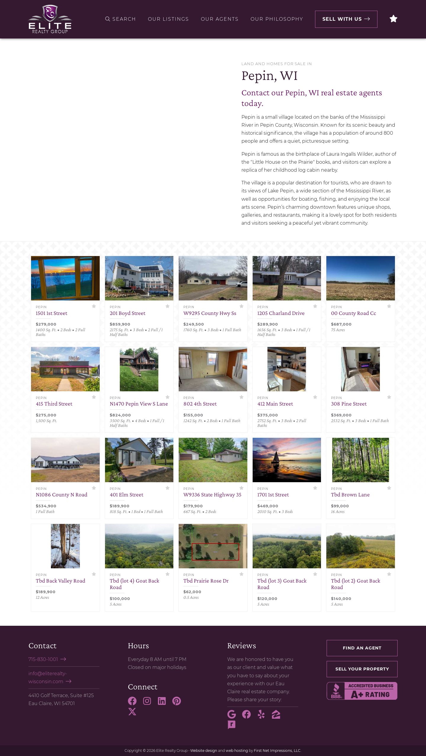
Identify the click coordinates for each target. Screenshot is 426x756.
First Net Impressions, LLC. (277, 750)
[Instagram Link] (149, 703)
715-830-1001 (43, 659)
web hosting (237, 750)
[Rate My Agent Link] (234, 727)
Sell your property (362, 669)
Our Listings (168, 19)
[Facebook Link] (134, 703)
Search (120, 19)
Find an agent (362, 648)
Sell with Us (342, 19)
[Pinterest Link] (179, 703)
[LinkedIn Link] (164, 703)
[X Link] (134, 714)
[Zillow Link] (278, 717)
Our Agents (220, 19)
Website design (203, 750)
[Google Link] (234, 717)
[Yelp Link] (263, 717)
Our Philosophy (277, 19)
